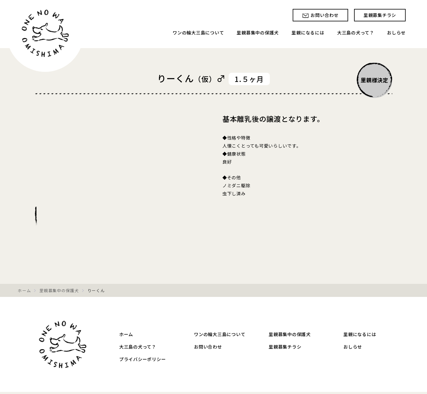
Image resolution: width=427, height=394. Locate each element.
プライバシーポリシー (142, 359)
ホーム (24, 290)
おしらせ (396, 32)
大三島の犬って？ (355, 32)
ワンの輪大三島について (198, 32)
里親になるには (307, 32)
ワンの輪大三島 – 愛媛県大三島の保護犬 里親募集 (62, 344)
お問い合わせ (324, 15)
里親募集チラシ (380, 15)
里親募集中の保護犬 (258, 32)
